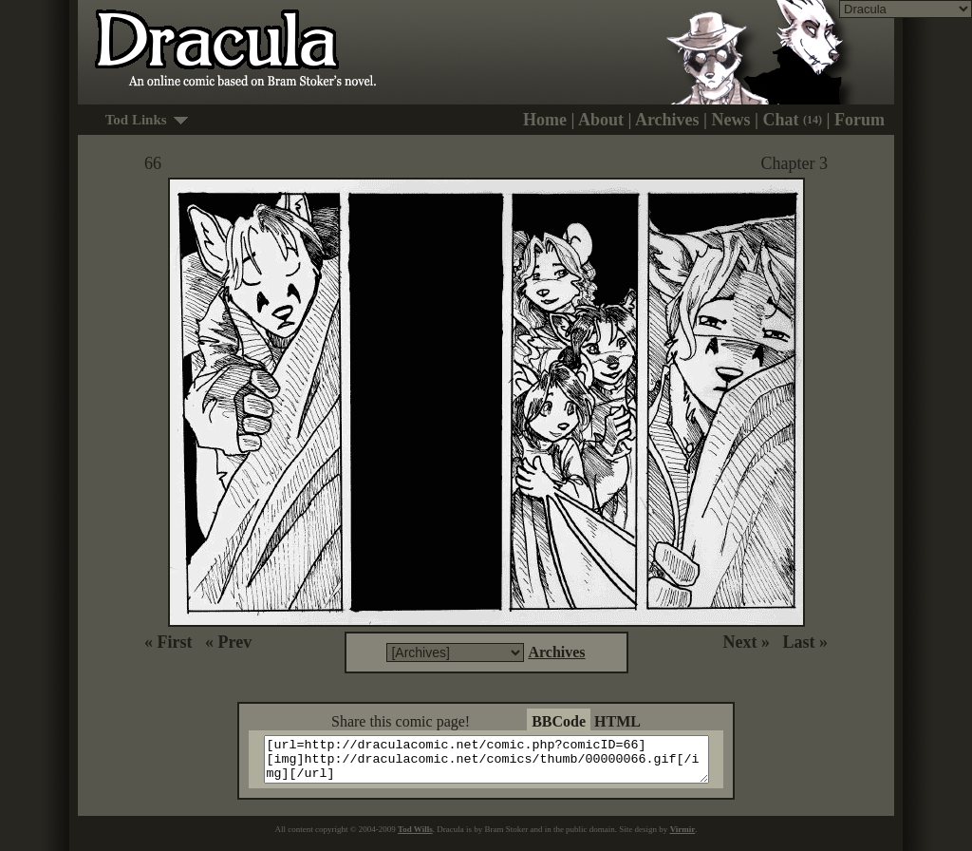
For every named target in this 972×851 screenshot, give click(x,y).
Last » (805, 642)
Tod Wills (415, 837)
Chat (793, 119)
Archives (667, 119)
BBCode (559, 721)
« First (168, 642)
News (731, 119)
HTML (617, 721)
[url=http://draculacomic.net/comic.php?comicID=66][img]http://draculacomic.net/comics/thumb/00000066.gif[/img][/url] (498, 763)
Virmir (683, 837)
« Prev (228, 642)
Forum (859, 119)
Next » (746, 642)
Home (545, 119)
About (601, 119)
